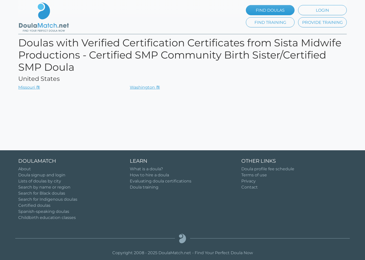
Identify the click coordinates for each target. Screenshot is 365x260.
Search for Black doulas (41, 193)
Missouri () (29, 87)
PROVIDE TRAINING (322, 22)
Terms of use (254, 175)
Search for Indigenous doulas (47, 199)
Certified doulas (34, 205)
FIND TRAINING (270, 22)
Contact (249, 187)
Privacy (248, 181)
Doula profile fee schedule (267, 168)
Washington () (145, 87)
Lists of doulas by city (39, 181)
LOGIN (322, 10)
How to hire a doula (149, 175)
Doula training (144, 187)
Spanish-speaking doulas (43, 211)
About (24, 168)
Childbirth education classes (47, 217)
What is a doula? (146, 168)
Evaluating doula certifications (160, 181)
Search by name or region (44, 187)
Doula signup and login (41, 175)
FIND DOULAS (270, 10)
